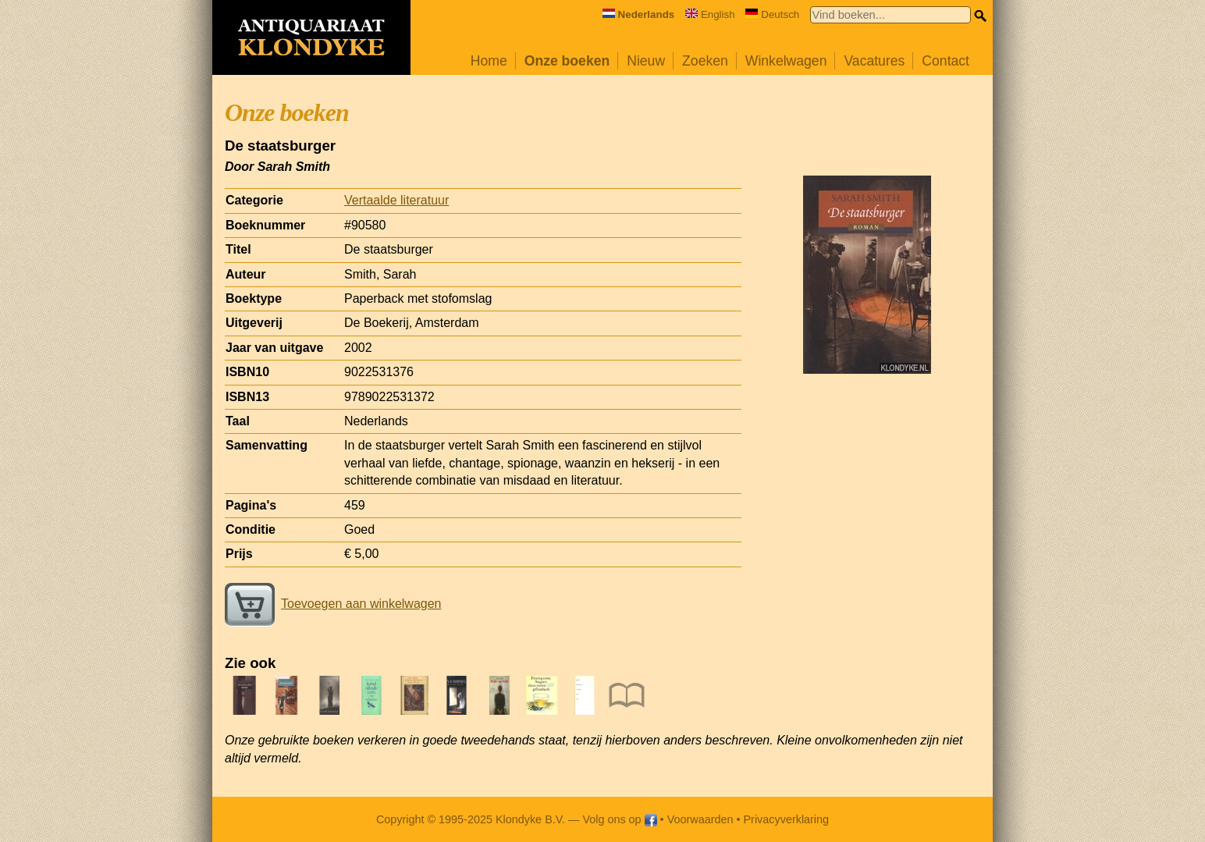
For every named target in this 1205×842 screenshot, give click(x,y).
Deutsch (772, 14)
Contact (945, 61)
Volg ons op (619, 819)
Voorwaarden (700, 819)
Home (489, 61)
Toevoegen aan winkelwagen (333, 603)
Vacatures (874, 61)
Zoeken (705, 61)
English (710, 14)
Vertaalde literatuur (396, 200)
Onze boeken (567, 61)
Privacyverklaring (787, 819)
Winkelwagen (786, 61)
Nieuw (646, 61)
